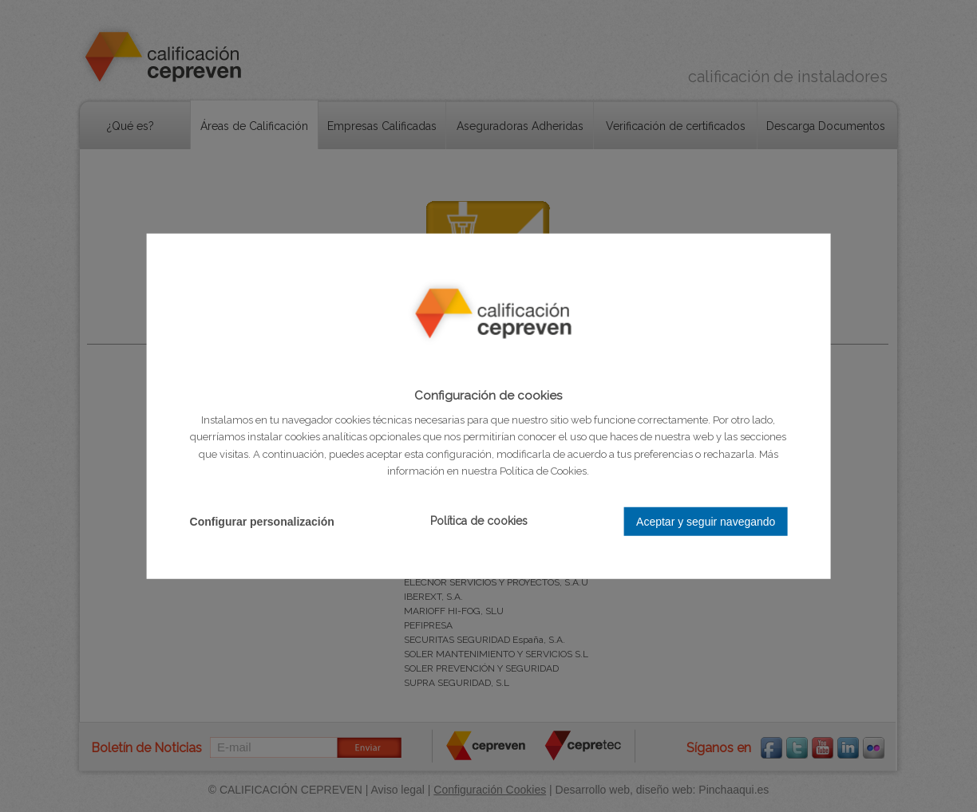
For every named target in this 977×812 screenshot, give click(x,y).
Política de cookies (479, 520)
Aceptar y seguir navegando (705, 520)
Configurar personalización (262, 520)
